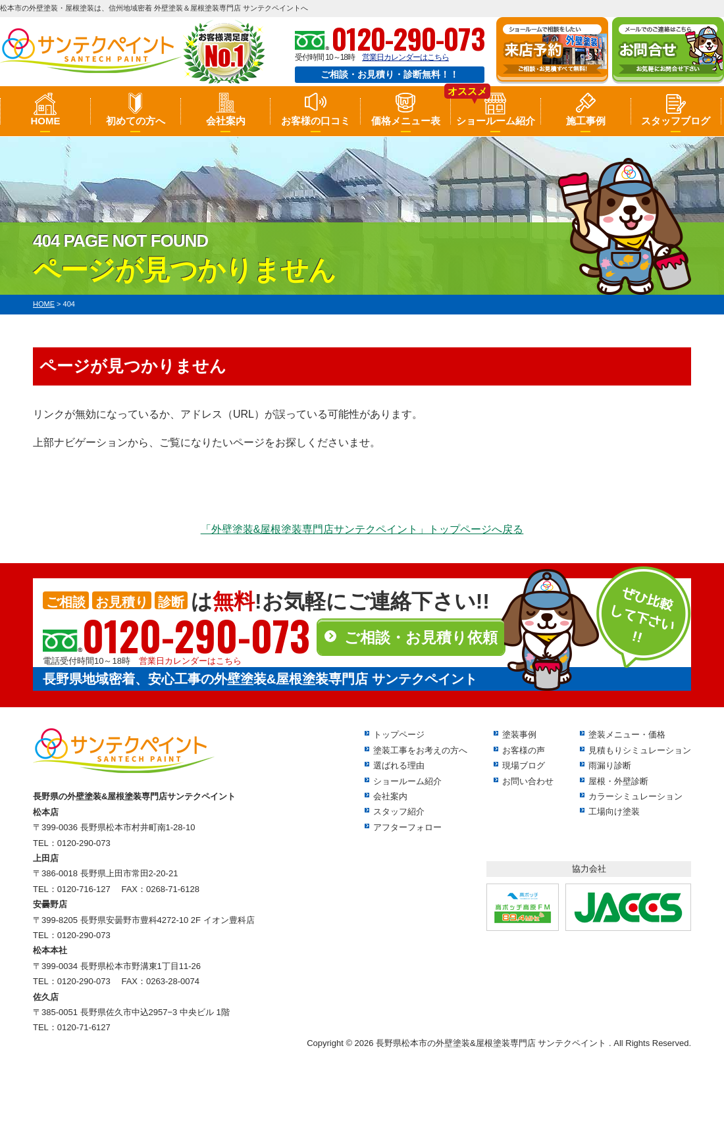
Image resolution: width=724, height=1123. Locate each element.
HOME (45, 120)
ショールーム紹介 (495, 120)
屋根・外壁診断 (618, 781)
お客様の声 (523, 750)
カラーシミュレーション (635, 796)
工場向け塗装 (614, 811)
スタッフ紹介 (399, 811)
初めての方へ (135, 120)
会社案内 (226, 120)
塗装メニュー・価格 (626, 734)
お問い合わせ (528, 781)
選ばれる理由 (399, 765)
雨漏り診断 (609, 765)
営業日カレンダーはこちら (405, 57)
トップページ (399, 734)
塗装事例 (519, 734)
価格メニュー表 (405, 120)
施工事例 (586, 120)
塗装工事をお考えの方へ (420, 750)
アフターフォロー (407, 827)
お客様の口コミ (315, 120)
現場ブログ (523, 765)
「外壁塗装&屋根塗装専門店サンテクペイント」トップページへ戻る (362, 529)
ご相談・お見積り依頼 (421, 637)
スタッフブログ (675, 120)
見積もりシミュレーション (639, 750)
